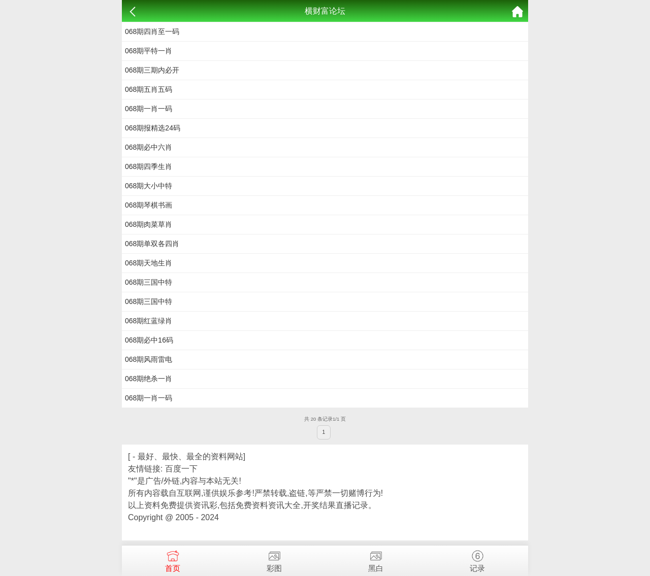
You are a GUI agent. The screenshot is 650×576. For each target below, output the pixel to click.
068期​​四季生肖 (148, 166)
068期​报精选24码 (152, 128)
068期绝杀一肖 (148, 379)
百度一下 (181, 468)
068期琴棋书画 (148, 205)
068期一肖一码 (148, 109)
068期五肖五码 (148, 89)
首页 (172, 559)
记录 (477, 559)
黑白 (376, 559)
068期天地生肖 (148, 263)
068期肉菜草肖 (148, 224)
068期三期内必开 (152, 70)
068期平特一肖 (148, 51)
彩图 (274, 559)
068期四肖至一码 (152, 31)
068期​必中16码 (149, 340)
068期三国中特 (148, 282)
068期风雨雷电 (148, 359)
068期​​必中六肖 (148, 147)
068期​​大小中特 (148, 186)
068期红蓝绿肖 (148, 321)
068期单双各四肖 (152, 244)
